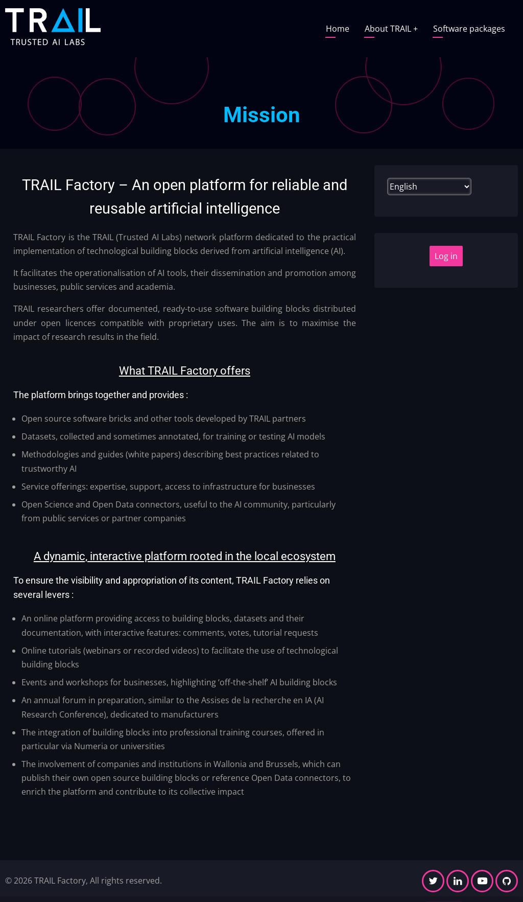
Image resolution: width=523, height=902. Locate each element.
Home (337, 28)
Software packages (469, 28)
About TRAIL (391, 28)
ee (351, 820)
